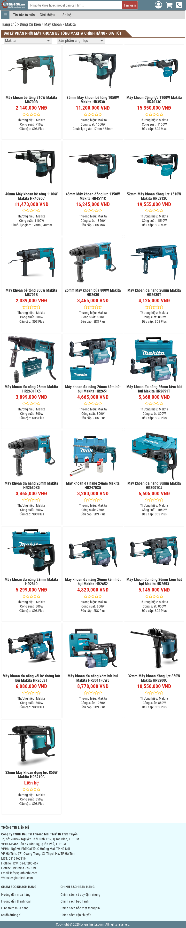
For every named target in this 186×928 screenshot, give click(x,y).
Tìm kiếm (130, 5)
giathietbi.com (23, 878)
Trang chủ (8, 24)
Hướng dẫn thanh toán (16, 901)
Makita (70, 24)
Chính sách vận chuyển (76, 915)
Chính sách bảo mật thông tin (80, 908)
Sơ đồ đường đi (11, 915)
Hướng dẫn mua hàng (16, 894)
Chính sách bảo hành (75, 901)
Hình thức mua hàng (15, 908)
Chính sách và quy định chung (80, 894)
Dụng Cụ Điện (30, 24)
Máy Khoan (53, 24)
